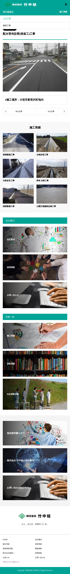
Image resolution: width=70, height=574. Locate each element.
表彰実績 (38, 544)
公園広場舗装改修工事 (46, 206)
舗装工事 (7, 25)
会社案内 (38, 540)
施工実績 (6, 544)
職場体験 (38, 549)
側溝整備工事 (8, 155)
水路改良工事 (8, 181)
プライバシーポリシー (11, 562)
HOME (5, 540)
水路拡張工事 (42, 155)
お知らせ (6, 557)
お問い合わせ (40, 557)
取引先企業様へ (8, 553)
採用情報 (38, 553)
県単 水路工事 (42, 181)
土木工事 (7, 19)
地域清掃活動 (8, 549)
